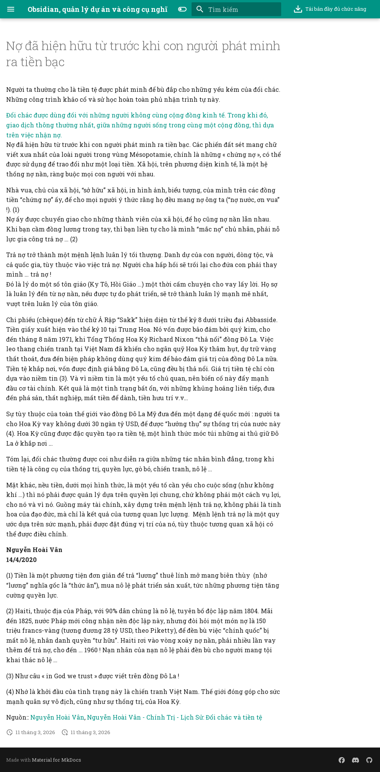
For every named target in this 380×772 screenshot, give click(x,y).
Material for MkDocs (56, 760)
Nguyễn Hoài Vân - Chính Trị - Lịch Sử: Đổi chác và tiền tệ (174, 717)
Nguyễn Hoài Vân (57, 717)
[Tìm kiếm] (236, 9)
